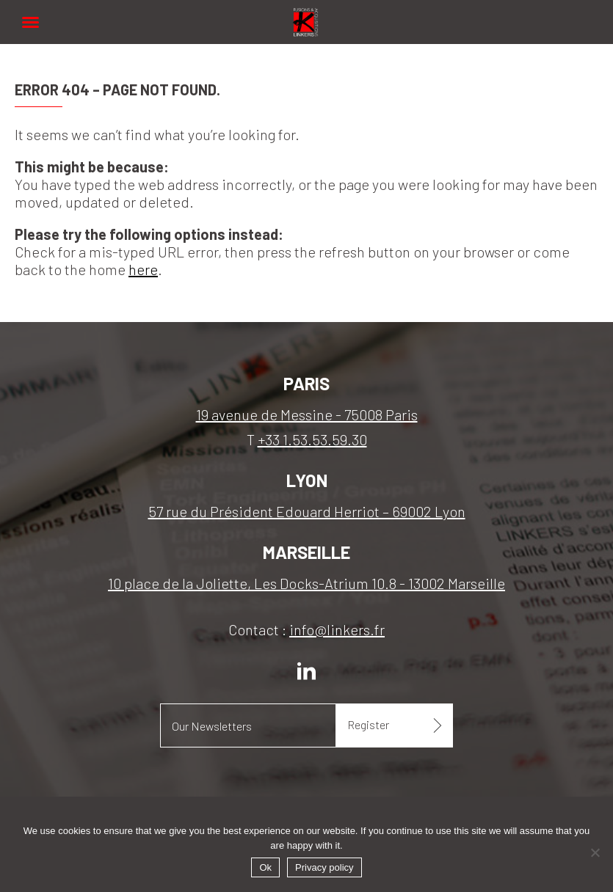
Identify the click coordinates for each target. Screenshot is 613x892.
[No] (594, 852)
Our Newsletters (212, 726)
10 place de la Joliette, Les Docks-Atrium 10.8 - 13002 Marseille (306, 583)
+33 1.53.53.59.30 (312, 439)
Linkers (307, 14)
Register (368, 724)
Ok (265, 867)
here (143, 269)
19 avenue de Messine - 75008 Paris (307, 414)
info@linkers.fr (337, 629)
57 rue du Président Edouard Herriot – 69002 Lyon (306, 511)
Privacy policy (324, 867)
